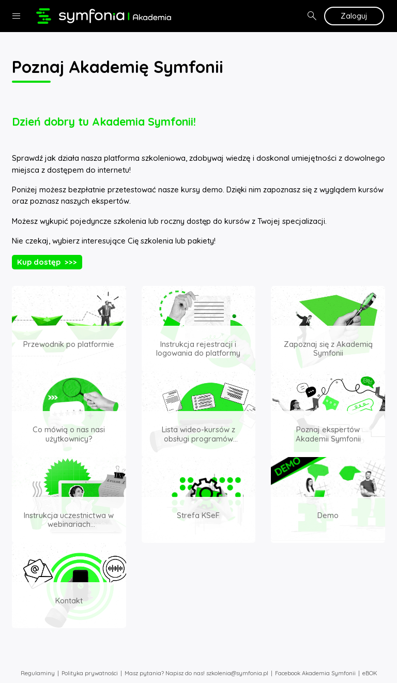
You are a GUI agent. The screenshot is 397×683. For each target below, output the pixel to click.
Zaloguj (354, 16)
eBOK (369, 673)
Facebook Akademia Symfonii (315, 673)
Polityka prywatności (90, 673)
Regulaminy (38, 673)
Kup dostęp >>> (47, 262)
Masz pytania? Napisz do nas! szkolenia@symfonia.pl (196, 673)
